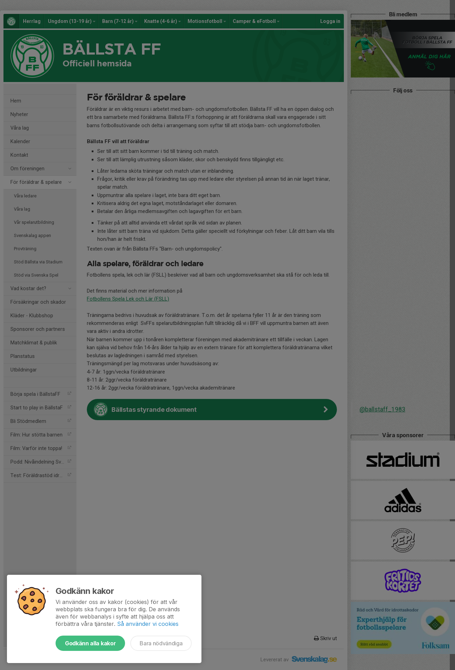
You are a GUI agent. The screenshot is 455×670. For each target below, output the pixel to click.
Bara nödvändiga (161, 643)
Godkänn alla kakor (90, 643)
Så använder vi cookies (148, 623)
